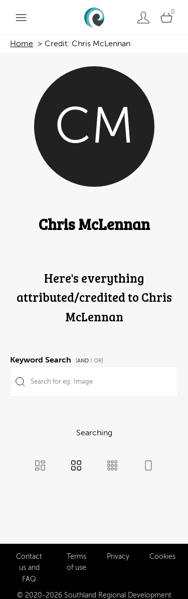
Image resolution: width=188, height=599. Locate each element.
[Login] (143, 17)
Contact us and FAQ (29, 566)
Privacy (118, 555)
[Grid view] (76, 466)
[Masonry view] (40, 466)
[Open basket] (166, 17)
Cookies (162, 555)
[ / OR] (89, 360)
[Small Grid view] (112, 466)
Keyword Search (58, 358)
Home (21, 43)
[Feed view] (148, 466)
